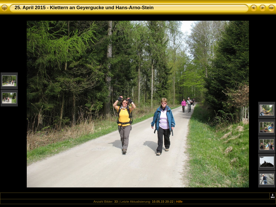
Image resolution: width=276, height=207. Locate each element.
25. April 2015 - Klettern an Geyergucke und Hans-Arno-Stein (84, 7)
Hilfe (179, 201)
